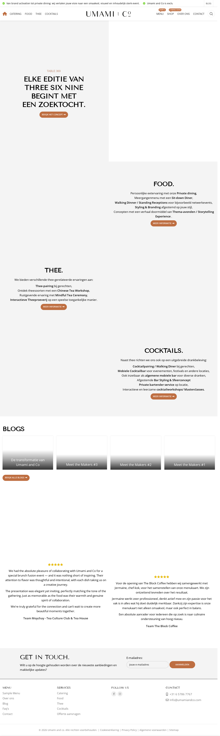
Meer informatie (163, 223)
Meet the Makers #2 (135, 464)
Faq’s (6, 709)
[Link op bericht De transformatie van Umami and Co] (28, 452)
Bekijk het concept (54, 114)
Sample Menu (11, 693)
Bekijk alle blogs (16, 477)
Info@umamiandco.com (185, 700)
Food (60, 698)
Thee (60, 703)
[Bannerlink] (164, 91)
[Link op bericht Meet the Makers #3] (81, 452)
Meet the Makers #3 (81, 464)
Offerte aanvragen (68, 714)
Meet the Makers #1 (189, 464)
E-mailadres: (134, 658)
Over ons (8, 698)
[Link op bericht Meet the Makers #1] (189, 452)
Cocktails (62, 709)
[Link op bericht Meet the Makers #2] (135, 452)
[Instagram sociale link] (120, 693)
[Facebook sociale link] (113, 693)
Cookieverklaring (109, 730)
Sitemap (174, 730)
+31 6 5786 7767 (180, 694)
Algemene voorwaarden (153, 730)
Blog (5, 703)
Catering (62, 693)
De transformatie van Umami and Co (28, 462)
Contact (8, 714)
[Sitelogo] (108, 13)
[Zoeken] (211, 13)
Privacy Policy (129, 730)
